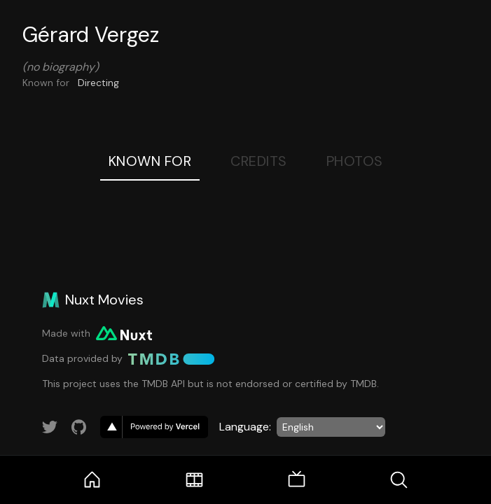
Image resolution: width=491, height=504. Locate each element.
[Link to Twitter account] (49, 427)
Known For (150, 161)
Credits (258, 161)
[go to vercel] (154, 427)
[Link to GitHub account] (79, 427)
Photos (354, 161)
